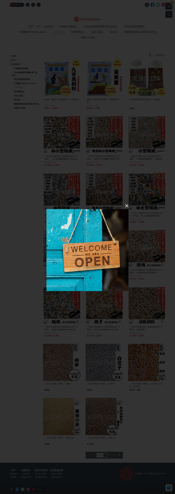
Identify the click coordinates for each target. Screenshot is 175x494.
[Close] (126, 205)
